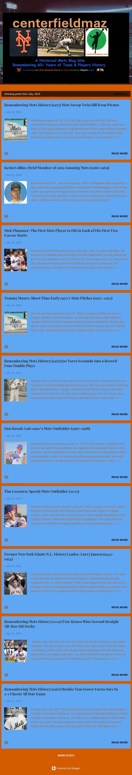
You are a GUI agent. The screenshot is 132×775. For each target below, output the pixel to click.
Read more (120, 153)
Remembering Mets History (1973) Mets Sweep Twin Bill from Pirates (61, 104)
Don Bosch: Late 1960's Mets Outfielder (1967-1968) (47, 428)
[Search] (127, 7)
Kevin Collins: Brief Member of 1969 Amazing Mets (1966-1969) (56, 167)
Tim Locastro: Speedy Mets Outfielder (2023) (41, 491)
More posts (66, 755)
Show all (121, 93)
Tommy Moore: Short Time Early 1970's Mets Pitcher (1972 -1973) (58, 298)
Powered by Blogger (66, 768)
